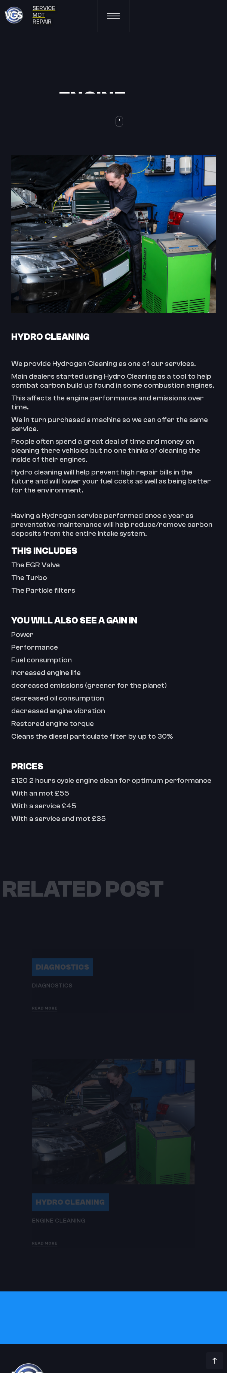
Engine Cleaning (46, 1236)
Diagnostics (51, 966)
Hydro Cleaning (60, 1214)
